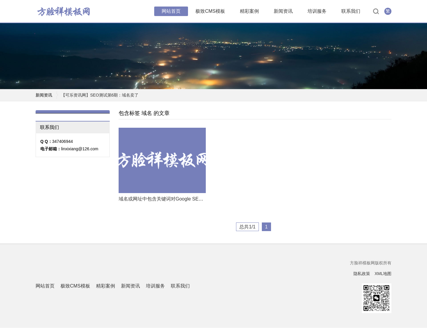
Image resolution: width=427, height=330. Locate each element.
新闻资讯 (283, 11)
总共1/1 (247, 228)
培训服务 (316, 11)
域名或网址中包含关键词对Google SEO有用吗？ (170, 200)
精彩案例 (249, 11)
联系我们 (350, 11)
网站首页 (171, 11)
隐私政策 (361, 275)
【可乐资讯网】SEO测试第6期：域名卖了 (99, 97)
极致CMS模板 (210, 11)
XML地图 (383, 275)
